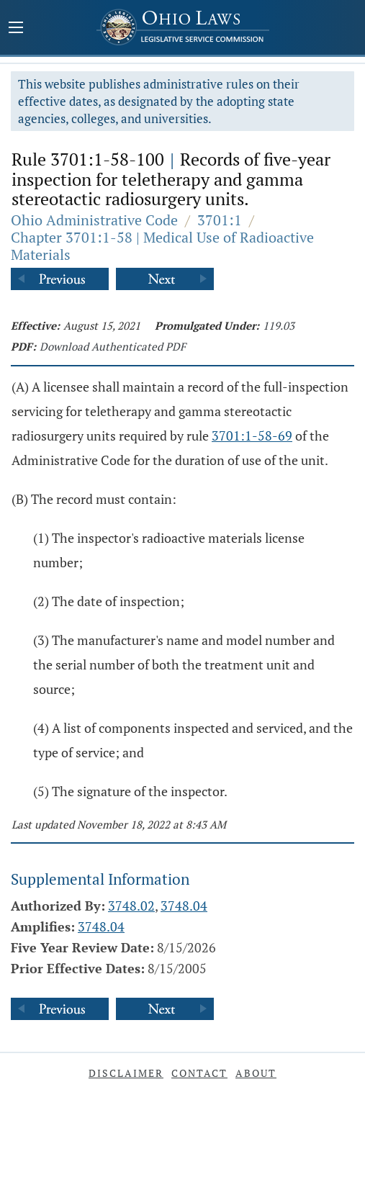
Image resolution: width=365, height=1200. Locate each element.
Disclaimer (126, 1073)
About (255, 1073)
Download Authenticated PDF (113, 346)
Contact (199, 1073)
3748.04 (184, 905)
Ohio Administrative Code (94, 220)
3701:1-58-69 (252, 435)
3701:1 (219, 220)
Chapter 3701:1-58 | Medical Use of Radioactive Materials (162, 245)
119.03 (278, 325)
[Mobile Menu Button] (16, 29)
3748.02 (131, 905)
